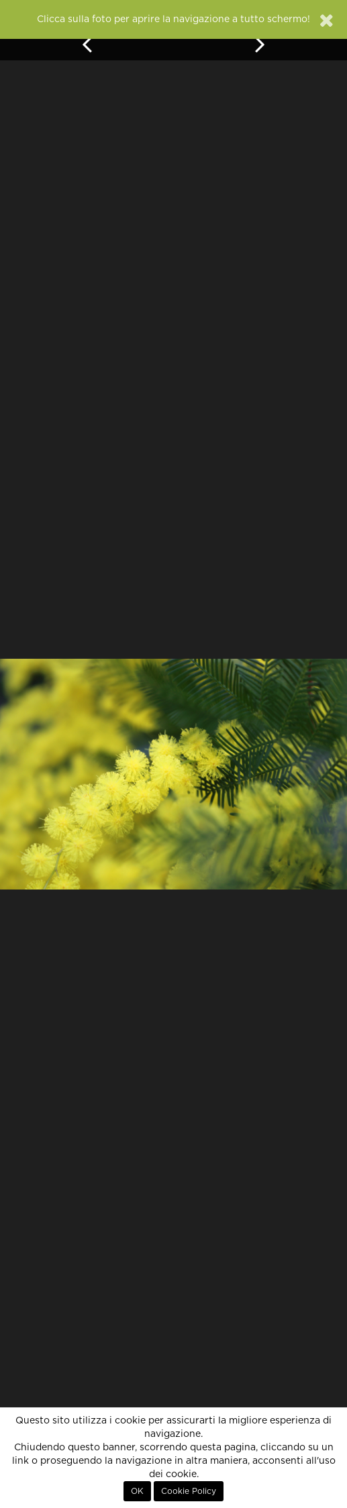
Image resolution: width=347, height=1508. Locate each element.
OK (137, 1491)
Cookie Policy (188, 1491)
